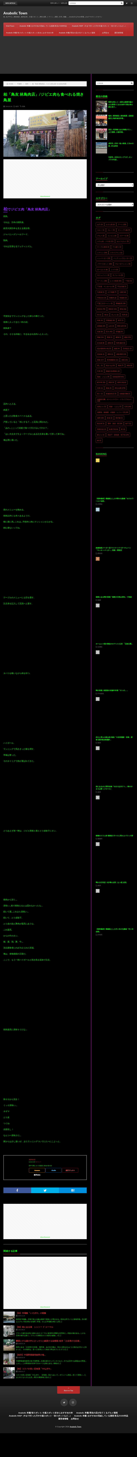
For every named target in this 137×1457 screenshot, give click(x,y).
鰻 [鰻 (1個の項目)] (99, 440)
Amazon (37, 1170)
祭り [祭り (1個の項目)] (100, 394)
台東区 (100, 646)
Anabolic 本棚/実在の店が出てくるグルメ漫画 (78, 33)
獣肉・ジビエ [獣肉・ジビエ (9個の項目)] (103, 377)
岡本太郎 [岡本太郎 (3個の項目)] (121, 326)
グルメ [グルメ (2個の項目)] (100, 236)
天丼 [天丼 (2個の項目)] (124, 315)
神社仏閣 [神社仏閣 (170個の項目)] (120, 388)
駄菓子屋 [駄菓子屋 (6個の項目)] (113, 429)
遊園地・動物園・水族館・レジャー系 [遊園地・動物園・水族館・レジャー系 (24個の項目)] (112, 412)
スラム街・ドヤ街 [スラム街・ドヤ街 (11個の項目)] (105, 241)
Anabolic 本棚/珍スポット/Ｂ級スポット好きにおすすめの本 (30, 33)
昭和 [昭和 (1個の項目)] (110, 354)
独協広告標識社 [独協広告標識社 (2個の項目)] (113, 371)
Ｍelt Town (10, 26)
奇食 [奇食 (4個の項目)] (100, 320)
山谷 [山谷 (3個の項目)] (111, 326)
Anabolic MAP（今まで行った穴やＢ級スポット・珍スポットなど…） (99, 26)
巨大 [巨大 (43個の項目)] (109, 332)
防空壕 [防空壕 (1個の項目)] (119, 418)
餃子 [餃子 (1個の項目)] (128, 424)
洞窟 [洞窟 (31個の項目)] (124, 360)
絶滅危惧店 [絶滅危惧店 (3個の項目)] (111, 394)
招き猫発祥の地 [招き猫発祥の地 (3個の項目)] (104, 349)
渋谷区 (100, 934)
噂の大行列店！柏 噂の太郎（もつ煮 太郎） (112, 882)
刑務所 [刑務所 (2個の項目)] (112, 298)
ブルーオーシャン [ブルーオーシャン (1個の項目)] (122, 264)
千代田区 (101, 693)
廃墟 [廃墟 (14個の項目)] (100, 337)
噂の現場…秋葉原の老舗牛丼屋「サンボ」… (112, 690)
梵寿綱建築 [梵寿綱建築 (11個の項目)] (112, 360)
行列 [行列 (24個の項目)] (127, 407)
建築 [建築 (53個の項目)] (127, 337)
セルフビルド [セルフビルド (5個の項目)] (123, 241)
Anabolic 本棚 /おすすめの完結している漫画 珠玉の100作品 (43, 26)
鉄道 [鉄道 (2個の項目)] (109, 418)
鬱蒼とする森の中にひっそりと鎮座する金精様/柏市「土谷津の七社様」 (48, 1341)
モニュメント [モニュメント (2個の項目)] (103, 275)
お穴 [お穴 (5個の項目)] (100, 224)
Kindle (53, 1170)
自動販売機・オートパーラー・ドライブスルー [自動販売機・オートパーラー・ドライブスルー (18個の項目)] (114, 400)
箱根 (99, 600)
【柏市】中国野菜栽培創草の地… (31, 1355)
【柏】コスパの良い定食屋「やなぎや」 (34, 1368)
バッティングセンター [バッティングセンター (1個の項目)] (122, 258)
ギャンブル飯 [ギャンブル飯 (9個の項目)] (124, 230)
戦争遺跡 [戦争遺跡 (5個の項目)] (120, 343)
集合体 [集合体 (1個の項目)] (100, 424)
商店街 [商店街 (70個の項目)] (101, 309)
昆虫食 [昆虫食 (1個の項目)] (100, 354)
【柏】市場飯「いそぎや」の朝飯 (31, 1313)
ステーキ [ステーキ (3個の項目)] (124, 236)
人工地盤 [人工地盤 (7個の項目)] (112, 292)
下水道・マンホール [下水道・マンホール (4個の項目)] (105, 286)
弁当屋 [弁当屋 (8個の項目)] (100, 343)
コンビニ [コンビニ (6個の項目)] (112, 236)
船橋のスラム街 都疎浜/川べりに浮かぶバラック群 (114, 836)
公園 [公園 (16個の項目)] (123, 292)
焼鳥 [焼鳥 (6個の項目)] (129, 365)
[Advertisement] (68, 54)
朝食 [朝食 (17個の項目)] (100, 360)
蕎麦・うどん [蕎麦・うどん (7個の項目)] (115, 407)
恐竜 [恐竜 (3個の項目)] (110, 343)
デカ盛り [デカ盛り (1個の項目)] (116, 247)
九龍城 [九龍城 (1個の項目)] (100, 292)
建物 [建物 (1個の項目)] (118, 337)
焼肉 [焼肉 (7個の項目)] (120, 365)
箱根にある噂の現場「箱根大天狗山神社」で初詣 (114, 597)
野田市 (100, 553)
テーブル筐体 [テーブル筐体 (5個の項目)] (103, 247)
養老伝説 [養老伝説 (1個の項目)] (101, 429)
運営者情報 (118, 33)
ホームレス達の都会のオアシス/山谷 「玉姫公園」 (114, 644)
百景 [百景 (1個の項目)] (100, 388)
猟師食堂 (32, 1160)
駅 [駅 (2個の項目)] (123, 429)
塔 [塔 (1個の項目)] (99, 315)
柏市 (17, 106)
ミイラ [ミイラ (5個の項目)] (114, 270)
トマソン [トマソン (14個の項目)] (102, 253)
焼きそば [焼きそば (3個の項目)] (110, 365)
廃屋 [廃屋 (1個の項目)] (109, 337)
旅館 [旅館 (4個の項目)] (117, 349)
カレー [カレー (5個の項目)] (111, 230)
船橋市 (100, 838)
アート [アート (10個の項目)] (122, 224)
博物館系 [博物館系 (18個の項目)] (120, 303)
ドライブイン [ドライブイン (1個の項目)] (116, 253)
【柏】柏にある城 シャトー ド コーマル (34, 1327)
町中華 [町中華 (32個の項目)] (101, 382)
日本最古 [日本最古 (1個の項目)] (127, 349)
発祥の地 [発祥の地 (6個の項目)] (121, 382)
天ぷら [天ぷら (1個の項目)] (115, 315)
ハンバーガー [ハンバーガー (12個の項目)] (103, 258)
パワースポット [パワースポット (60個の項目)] (104, 264)
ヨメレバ (38, 1162)
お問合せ (105, 33)
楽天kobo (37, 1175)
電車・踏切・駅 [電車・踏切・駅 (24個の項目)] (115, 424)
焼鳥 (23, 106)
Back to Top (68, 1390)
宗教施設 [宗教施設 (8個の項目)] (110, 320)
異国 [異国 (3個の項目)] (111, 382)
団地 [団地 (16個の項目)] (123, 309)
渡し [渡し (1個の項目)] (100, 365)
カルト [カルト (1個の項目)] (100, 230)
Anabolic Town (15, 13)
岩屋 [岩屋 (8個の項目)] (100, 332)
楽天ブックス (70, 1170)
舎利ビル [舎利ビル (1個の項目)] (101, 407)
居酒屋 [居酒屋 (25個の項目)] (101, 326)
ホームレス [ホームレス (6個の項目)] (102, 270)
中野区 (100, 504)
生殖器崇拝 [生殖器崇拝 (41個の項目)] (118, 377)
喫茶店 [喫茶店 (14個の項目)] (112, 309)
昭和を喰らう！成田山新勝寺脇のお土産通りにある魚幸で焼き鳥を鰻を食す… (83, 3)
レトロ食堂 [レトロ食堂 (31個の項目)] (115, 281)
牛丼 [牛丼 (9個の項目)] (100, 371)
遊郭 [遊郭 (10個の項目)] (100, 418)
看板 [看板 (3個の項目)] (108, 388)
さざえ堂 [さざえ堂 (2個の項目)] (110, 224)
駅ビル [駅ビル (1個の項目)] (100, 435)
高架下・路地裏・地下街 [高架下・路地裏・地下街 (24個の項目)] (118, 435)
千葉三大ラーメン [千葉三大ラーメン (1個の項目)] (104, 303)
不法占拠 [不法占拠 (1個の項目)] (121, 286)
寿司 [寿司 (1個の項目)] (120, 320)
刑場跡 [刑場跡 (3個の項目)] (123, 298)
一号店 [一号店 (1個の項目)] (128, 281)
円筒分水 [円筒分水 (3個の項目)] (101, 298)
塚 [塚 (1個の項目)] (106, 315)
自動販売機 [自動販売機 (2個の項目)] (125, 394)
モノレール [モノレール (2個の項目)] (117, 275)
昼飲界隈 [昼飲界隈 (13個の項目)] (121, 354)
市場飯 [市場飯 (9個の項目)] (119, 332)
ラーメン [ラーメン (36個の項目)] (102, 281)
